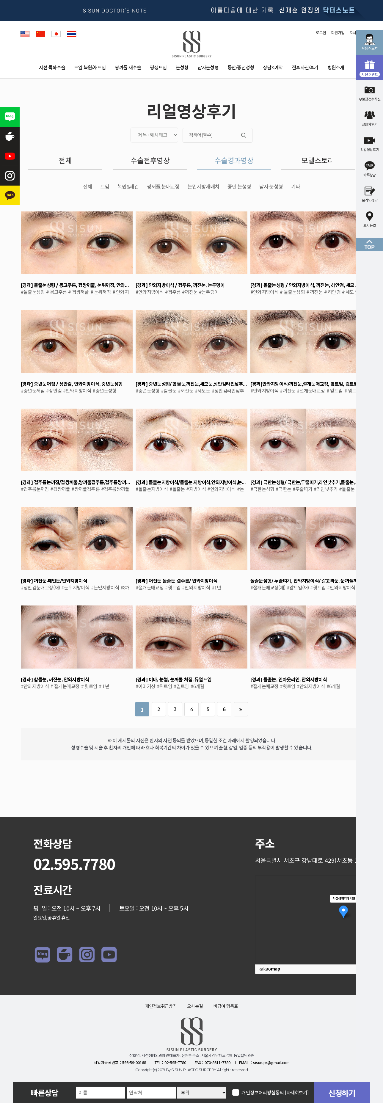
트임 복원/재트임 (90, 67)
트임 (104, 186)
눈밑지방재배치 (203, 186)
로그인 (321, 32)
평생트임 (158, 67)
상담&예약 (273, 67)
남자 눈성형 (271, 186)
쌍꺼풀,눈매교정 (163, 186)
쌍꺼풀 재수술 (128, 67)
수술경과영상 (234, 160)
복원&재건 (128, 186)
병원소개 (335, 67)
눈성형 (182, 67)
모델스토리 (318, 160)
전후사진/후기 (305, 67)
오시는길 (195, 1006)
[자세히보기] (297, 1093)
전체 (65, 160)
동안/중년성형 (240, 67)
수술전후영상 (150, 160)
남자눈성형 (208, 67)
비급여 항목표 (225, 1006)
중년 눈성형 (239, 186)
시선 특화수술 (52, 67)
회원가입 (337, 32)
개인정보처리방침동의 (275, 1092)
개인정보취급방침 (161, 1006)
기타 (295, 186)
